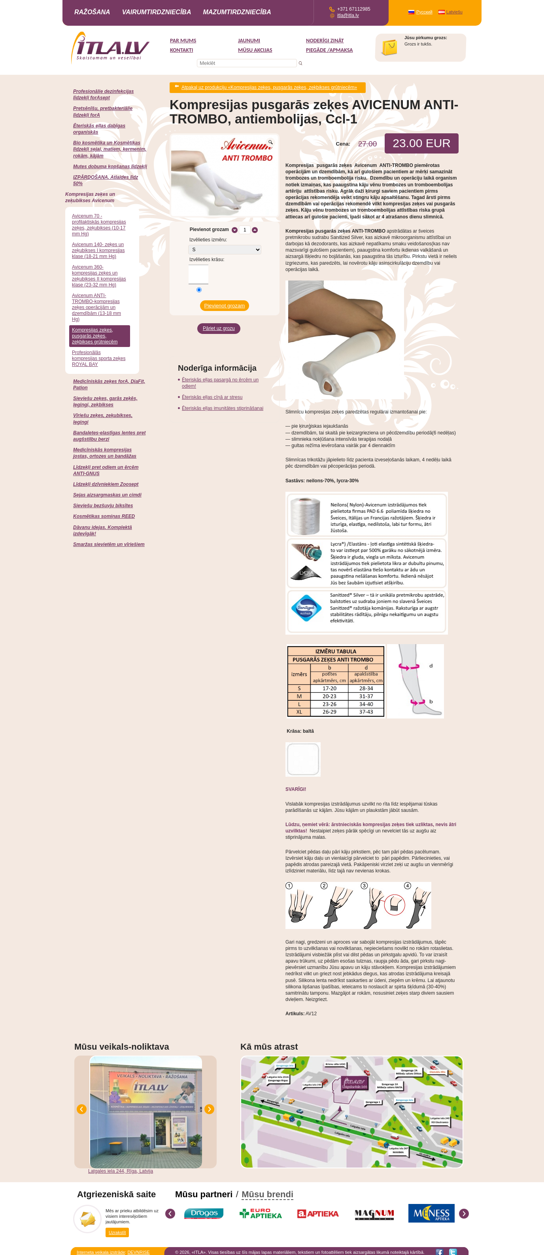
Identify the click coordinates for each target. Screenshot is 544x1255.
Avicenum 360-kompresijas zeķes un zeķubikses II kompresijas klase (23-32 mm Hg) (99, 276)
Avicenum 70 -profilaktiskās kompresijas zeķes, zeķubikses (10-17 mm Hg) (99, 225)
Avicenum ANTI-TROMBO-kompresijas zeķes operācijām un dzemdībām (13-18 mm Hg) (96, 307)
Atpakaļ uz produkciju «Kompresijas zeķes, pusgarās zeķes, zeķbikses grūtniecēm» (269, 86)
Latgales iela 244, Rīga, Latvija (120, 1168)
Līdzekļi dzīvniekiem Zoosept (105, 484)
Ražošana (92, 12)
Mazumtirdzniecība (237, 12)
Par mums (183, 40)
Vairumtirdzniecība (156, 12)
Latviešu (454, 11)
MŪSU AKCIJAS (255, 50)
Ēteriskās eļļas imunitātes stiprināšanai (222, 400)
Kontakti (181, 50)
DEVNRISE (138, 1249)
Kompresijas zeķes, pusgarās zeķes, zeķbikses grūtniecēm (94, 336)
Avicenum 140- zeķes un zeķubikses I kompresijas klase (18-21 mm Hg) (98, 250)
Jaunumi (249, 40)
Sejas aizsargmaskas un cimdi (107, 495)
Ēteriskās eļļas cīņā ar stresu (212, 389)
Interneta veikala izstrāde (101, 1249)
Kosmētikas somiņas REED (104, 516)
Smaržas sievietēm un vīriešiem (109, 544)
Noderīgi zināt (325, 40)
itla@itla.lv (348, 15)
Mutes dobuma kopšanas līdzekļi (110, 166)
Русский (424, 11)
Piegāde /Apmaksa (329, 50)
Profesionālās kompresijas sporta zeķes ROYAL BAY (98, 358)
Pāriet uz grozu (219, 321)
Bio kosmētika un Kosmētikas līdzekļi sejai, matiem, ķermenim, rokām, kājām (109, 149)
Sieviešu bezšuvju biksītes (103, 505)
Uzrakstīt (117, 1229)
